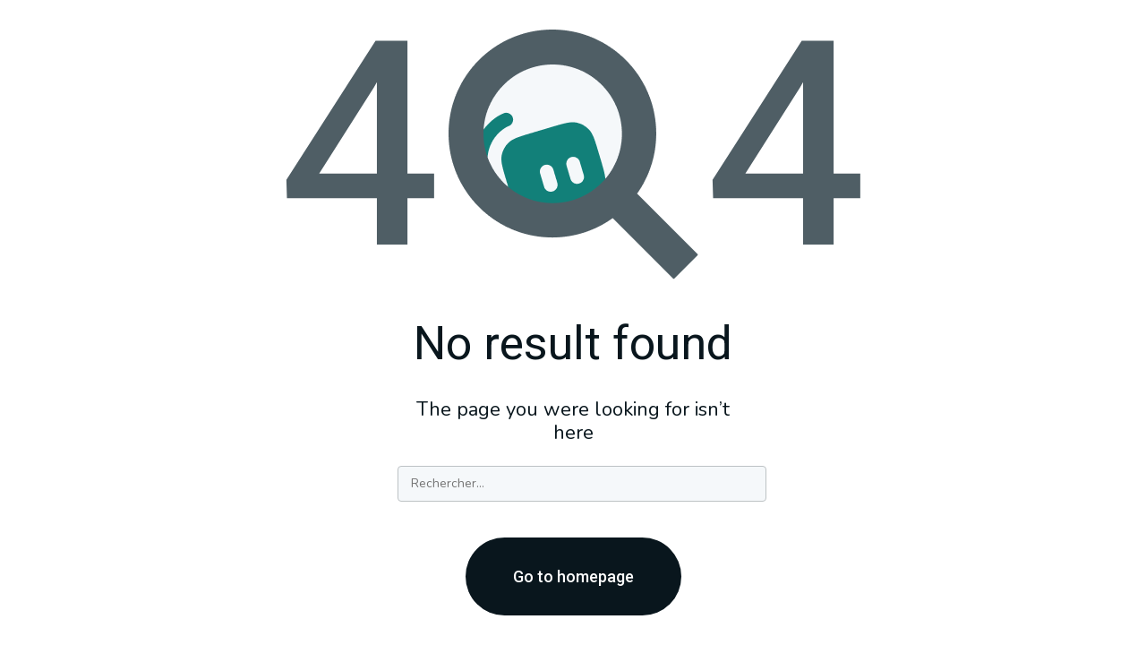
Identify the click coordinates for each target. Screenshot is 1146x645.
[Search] (582, 484)
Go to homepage (573, 576)
